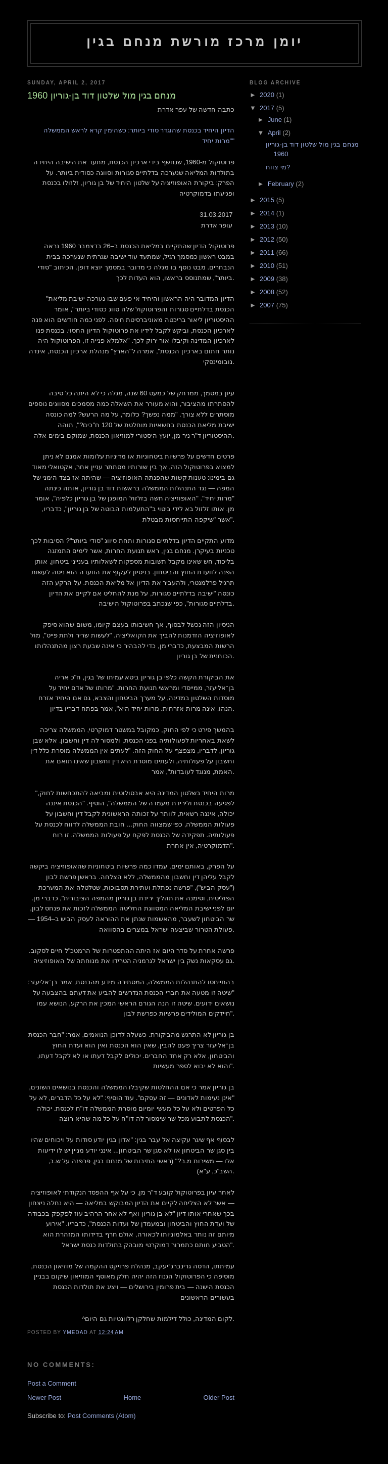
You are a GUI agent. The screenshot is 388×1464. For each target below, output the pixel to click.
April (275, 132)
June (276, 119)
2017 (268, 108)
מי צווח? (278, 167)
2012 (268, 239)
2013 (268, 226)
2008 (268, 292)
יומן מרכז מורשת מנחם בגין (194, 41)
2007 (268, 305)
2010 (268, 265)
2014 (268, 213)
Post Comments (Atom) (102, 1416)
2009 (268, 279)
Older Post (219, 1397)
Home (132, 1397)
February (282, 184)
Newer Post (44, 1397)
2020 (268, 95)
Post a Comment (51, 1383)
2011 (268, 252)
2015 (268, 200)
